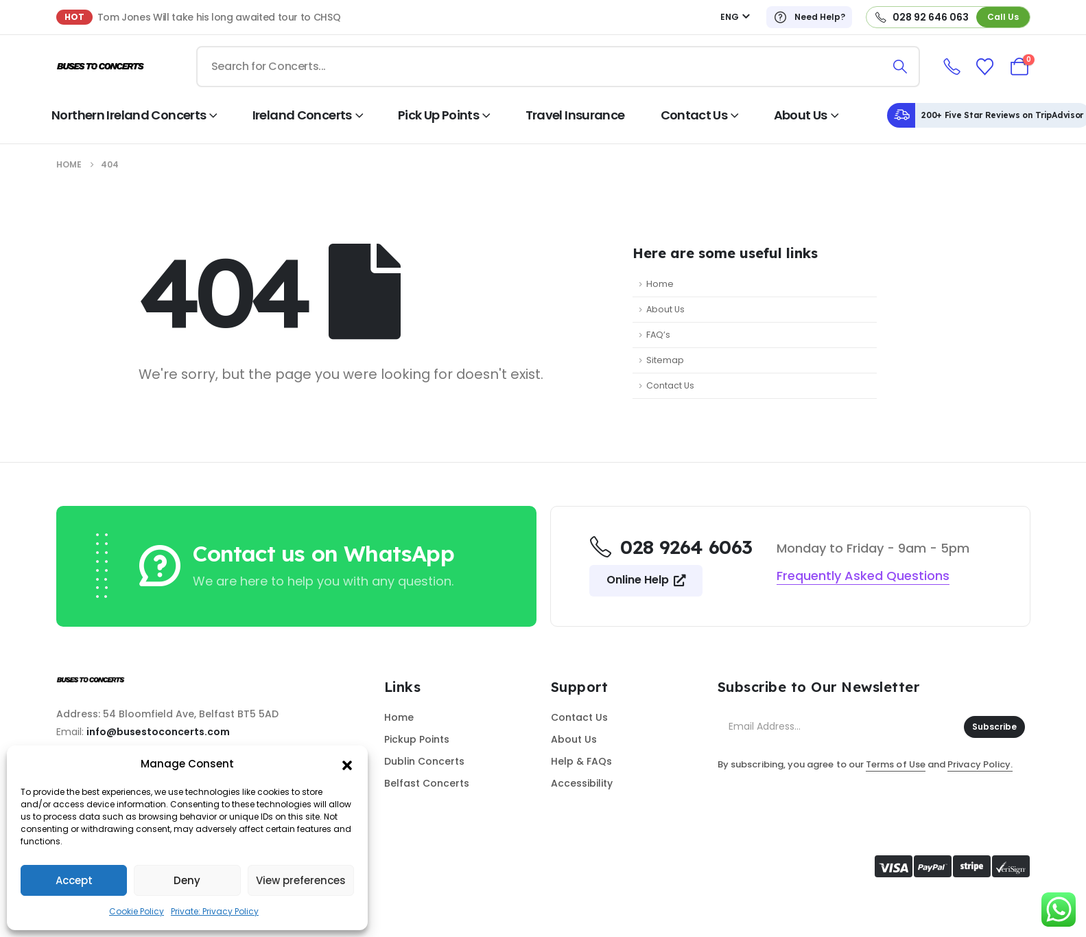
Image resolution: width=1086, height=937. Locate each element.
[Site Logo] (100, 67)
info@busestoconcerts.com (158, 732)
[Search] (900, 66)
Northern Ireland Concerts (128, 115)
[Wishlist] (984, 67)
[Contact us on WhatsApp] (317, 565)
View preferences (301, 880)
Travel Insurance (575, 115)
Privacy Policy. (980, 764)
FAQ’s (658, 334)
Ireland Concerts (302, 115)
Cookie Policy (136, 911)
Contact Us (694, 115)
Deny (187, 880)
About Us (800, 115)
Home (660, 284)
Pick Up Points (438, 115)
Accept (74, 880)
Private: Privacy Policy (215, 911)
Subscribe (994, 726)
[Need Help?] (809, 17)
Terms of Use (895, 764)
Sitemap (665, 360)
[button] (347, 764)
